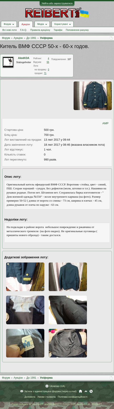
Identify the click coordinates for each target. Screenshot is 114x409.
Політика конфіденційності (72, 396)
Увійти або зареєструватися (57, 3)
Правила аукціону (40, 30)
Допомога (29, 396)
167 (69, 59)
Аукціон (25, 24)
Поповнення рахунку (77, 30)
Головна (80, 391)
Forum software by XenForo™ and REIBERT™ (57, 404)
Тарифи (58, 30)
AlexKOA (23, 58)
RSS (91, 391)
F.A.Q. (23, 30)
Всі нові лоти (9, 30)
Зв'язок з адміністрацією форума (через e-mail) (50, 391)
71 (45, 73)
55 (48, 62)
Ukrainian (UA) (57, 386)
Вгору (85, 391)
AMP (105, 123)
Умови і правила (46, 396)
